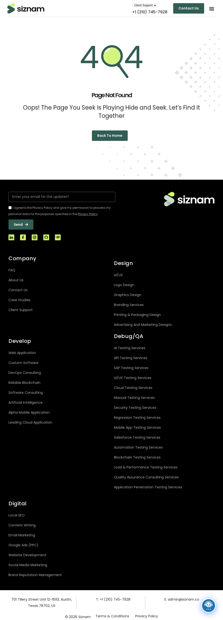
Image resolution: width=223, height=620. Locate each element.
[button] (212, 8)
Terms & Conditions (112, 616)
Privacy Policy (146, 616)
